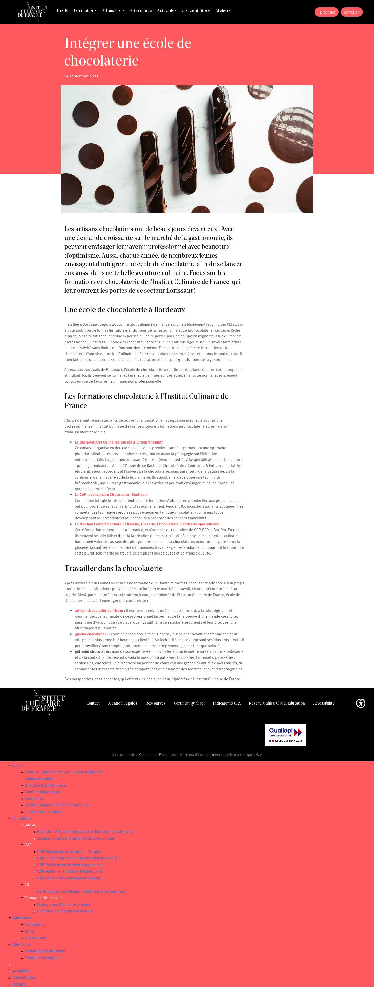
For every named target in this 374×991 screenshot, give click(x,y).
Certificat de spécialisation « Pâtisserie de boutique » (82, 891)
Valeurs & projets (39, 778)
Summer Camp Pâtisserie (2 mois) (65, 911)
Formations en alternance (46, 951)
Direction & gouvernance (45, 785)
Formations (85, 11)
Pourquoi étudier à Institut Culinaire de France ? (64, 772)
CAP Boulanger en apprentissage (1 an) (69, 871)
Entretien (351, 12)
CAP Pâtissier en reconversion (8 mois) (69, 851)
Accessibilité (324, 704)
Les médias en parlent (43, 811)
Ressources (155, 704)
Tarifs (29, 931)
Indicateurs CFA (227, 704)
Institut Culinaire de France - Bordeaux (57, 805)
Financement (35, 937)
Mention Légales (122, 704)
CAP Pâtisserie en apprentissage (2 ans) (70, 865)
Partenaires (34, 798)
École (63, 11)
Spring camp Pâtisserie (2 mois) (63, 904)
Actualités (167, 11)
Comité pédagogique (42, 791)
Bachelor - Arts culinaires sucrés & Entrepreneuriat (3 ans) (85, 831)
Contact (93, 704)
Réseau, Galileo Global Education (277, 704)
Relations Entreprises (42, 957)
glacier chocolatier (90, 634)
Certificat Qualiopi (189, 704)
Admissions (113, 11)
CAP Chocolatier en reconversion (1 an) (69, 878)
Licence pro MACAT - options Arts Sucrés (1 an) (75, 838)
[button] (360, 704)
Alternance (141, 11)
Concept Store (196, 11)
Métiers (223, 11)
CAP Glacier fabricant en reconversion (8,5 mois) (77, 858)
